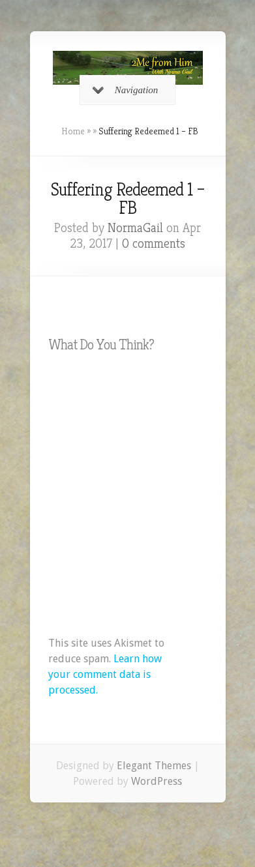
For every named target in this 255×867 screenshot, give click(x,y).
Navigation (125, 90)
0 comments (153, 243)
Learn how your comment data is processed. (105, 674)
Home (73, 131)
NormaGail (135, 228)
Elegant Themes (154, 765)
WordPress (156, 781)
